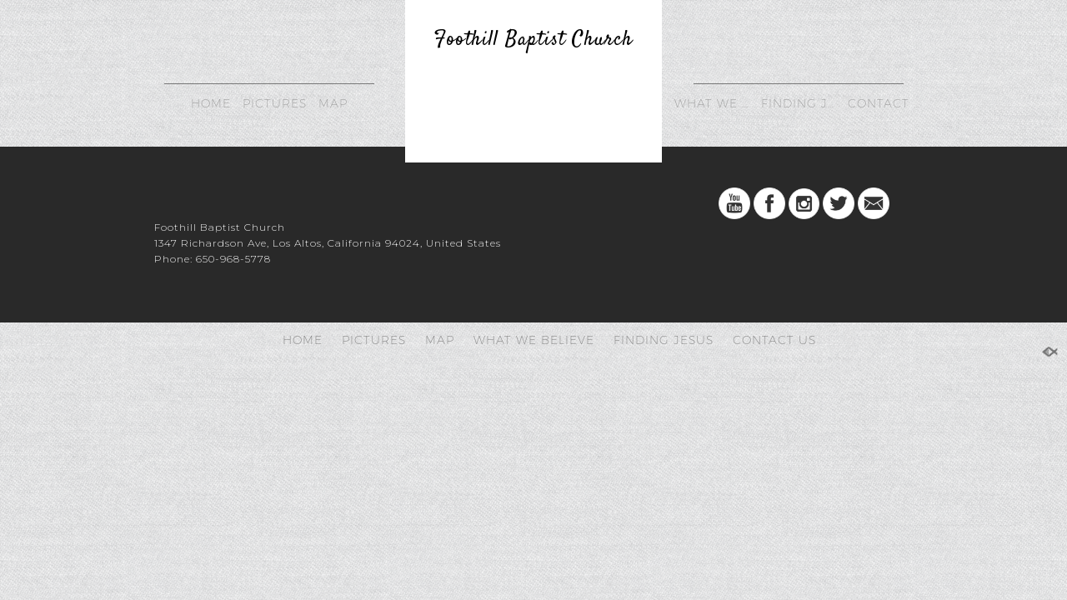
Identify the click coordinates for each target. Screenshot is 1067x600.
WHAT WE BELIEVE (714, 103)
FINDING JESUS (800, 103)
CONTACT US (887, 103)
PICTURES (275, 103)
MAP (333, 103)
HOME (211, 103)
